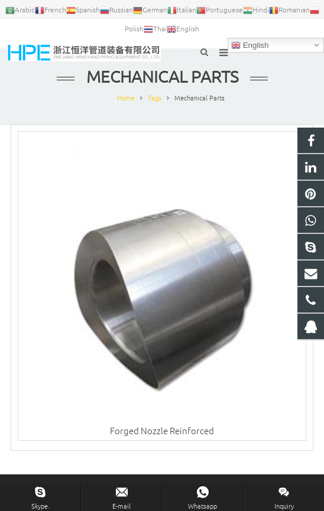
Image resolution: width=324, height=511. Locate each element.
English (249, 45)
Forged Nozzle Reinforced (162, 430)
